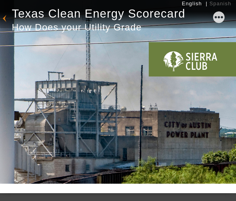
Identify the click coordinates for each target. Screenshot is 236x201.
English (192, 3)
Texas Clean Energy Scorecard (98, 19)
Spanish (220, 3)
